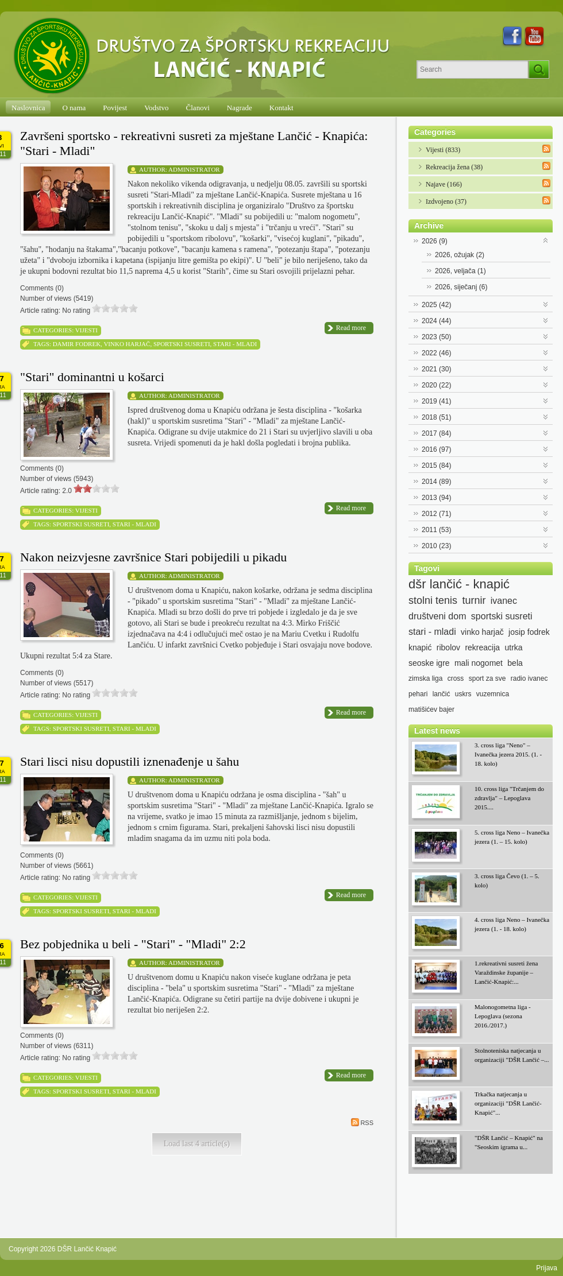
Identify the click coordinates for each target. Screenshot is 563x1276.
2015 (436, 465)
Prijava (546, 1268)
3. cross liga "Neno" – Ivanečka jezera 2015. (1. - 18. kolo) (508, 754)
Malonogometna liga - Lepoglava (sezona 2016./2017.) (503, 1016)
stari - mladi (235, 343)
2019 (436, 401)
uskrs (463, 694)
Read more (351, 328)
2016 (436, 449)
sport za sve (487, 678)
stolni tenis (432, 600)
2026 (435, 241)
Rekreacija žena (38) (454, 167)
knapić (419, 647)
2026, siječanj (461, 287)
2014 (436, 482)
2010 (436, 546)
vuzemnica (492, 694)
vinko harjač (126, 343)
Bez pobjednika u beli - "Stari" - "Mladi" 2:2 (133, 944)
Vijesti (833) (443, 150)
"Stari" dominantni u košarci (92, 377)
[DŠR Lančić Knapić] (205, 56)
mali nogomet (478, 663)
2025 (436, 305)
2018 (436, 417)
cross (456, 678)
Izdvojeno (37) (446, 201)
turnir (473, 600)
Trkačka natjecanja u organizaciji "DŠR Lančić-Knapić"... (508, 1103)
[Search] (472, 69)
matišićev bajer (431, 709)
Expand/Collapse (546, 239)
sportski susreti (181, 343)
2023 (436, 337)
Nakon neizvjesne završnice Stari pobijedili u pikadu (153, 557)
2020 (436, 385)
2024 (436, 321)
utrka (513, 647)
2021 (436, 369)
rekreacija (482, 647)
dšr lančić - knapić (459, 584)
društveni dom (437, 616)
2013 (436, 498)
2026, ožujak (459, 255)
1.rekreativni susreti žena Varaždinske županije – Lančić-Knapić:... (506, 972)
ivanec (504, 601)
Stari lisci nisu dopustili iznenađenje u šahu (129, 761)
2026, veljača (460, 271)
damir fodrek (77, 343)
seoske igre (429, 663)
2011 (436, 530)
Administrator (194, 169)
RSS (362, 1122)
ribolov (448, 647)
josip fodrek (529, 632)
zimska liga (425, 678)
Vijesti (86, 330)
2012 (436, 514)
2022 (436, 353)
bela (514, 663)
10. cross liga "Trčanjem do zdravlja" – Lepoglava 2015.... (509, 797)
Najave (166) (444, 184)
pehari (417, 694)
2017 (436, 433)
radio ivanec (529, 678)
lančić (441, 694)
